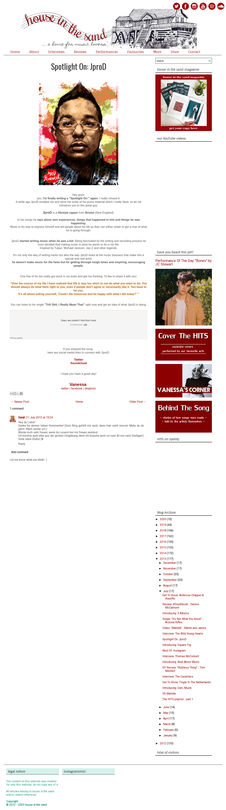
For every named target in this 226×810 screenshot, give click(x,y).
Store (175, 52)
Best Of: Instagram (174, 650)
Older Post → (137, 401)
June (166, 707)
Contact (194, 52)
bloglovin (90, 388)
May (166, 712)
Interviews (56, 52)
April (166, 718)
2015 (163, 547)
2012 (163, 743)
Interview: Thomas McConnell (180, 656)
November (170, 568)
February (169, 729)
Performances (107, 52)
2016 (163, 541)
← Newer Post (20, 401)
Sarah (21, 417)
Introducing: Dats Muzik (177, 688)
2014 (163, 553)
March (167, 724)
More (157, 52)
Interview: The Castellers (177, 676)
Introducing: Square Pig (176, 645)
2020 (163, 519)
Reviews (80, 52)
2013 (163, 558)
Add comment (19, 452)
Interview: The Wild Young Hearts (182, 633)
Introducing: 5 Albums (175, 613)
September (170, 580)
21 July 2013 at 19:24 (39, 417)
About (34, 52)
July (166, 591)
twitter (65, 388)
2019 (163, 524)
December (170, 563)
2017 (163, 536)
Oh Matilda (169, 693)
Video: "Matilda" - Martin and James (184, 628)
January (168, 735)
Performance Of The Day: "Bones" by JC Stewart (183, 262)
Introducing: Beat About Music (180, 662)
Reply (21, 444)
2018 (163, 530)
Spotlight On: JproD (78, 66)
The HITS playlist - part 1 (177, 699)
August (168, 585)
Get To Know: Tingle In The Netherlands (186, 682)
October (168, 574)
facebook (76, 388)
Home (15, 52)
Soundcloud (78, 363)
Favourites (135, 52)
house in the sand (36, 804)
